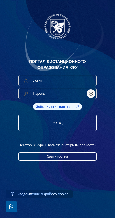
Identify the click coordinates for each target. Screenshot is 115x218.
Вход (57, 122)
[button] (11, 206)
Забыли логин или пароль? (57, 107)
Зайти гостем (57, 156)
